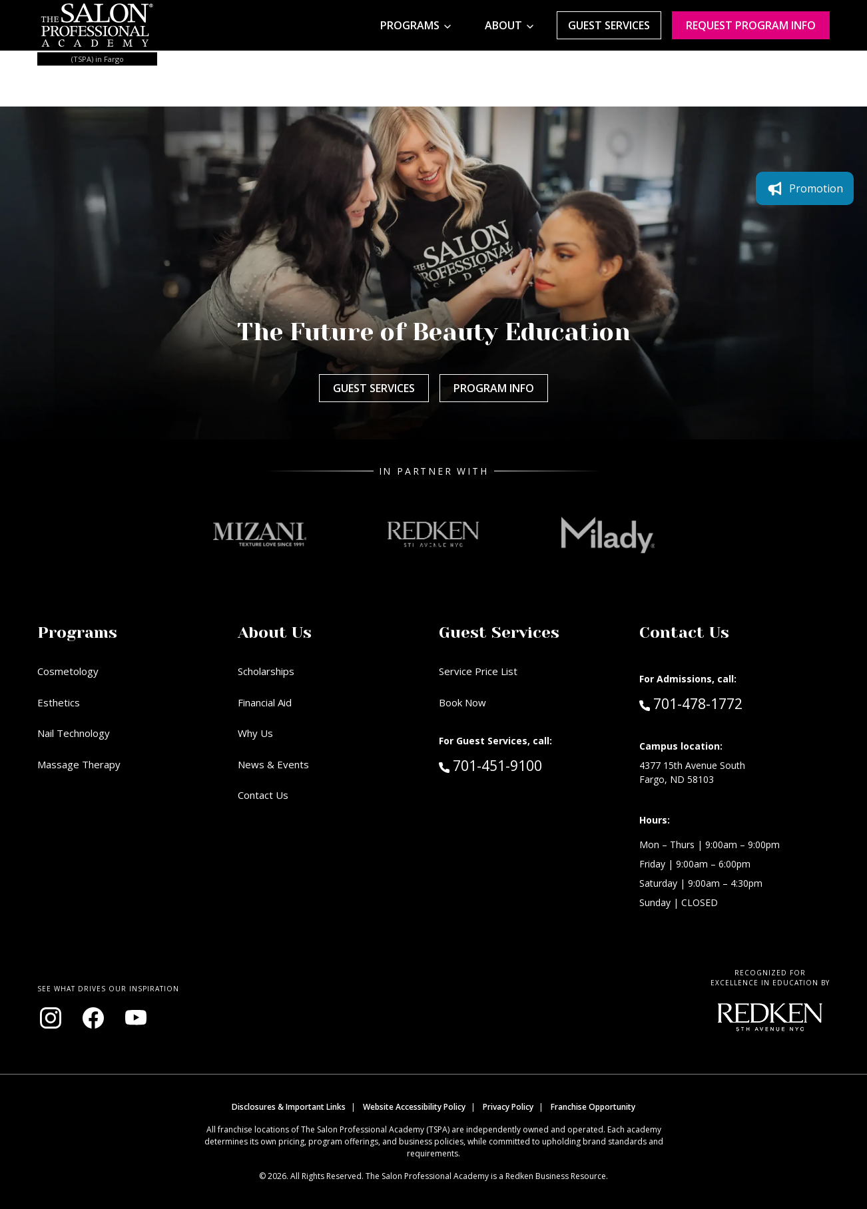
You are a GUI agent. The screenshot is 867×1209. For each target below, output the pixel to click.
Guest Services (609, 25)
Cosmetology (68, 671)
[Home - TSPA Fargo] (97, 25)
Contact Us (263, 795)
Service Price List (478, 671)
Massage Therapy (79, 764)
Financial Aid (265, 702)
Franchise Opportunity (593, 1106)
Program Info (493, 388)
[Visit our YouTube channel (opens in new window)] (136, 1018)
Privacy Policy (508, 1106)
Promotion (804, 188)
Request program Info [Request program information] (751, 25)
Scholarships (266, 671)
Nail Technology (73, 733)
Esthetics (58, 702)
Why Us (255, 733)
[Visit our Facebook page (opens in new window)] (93, 1018)
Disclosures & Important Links (289, 1106)
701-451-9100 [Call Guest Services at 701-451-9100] (490, 765)
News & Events (273, 764)
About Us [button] (275, 632)
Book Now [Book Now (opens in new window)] (462, 702)
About (503, 25)
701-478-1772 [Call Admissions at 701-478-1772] (690, 703)
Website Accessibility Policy (414, 1106)
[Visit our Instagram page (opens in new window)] (50, 1018)
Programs (409, 25)
